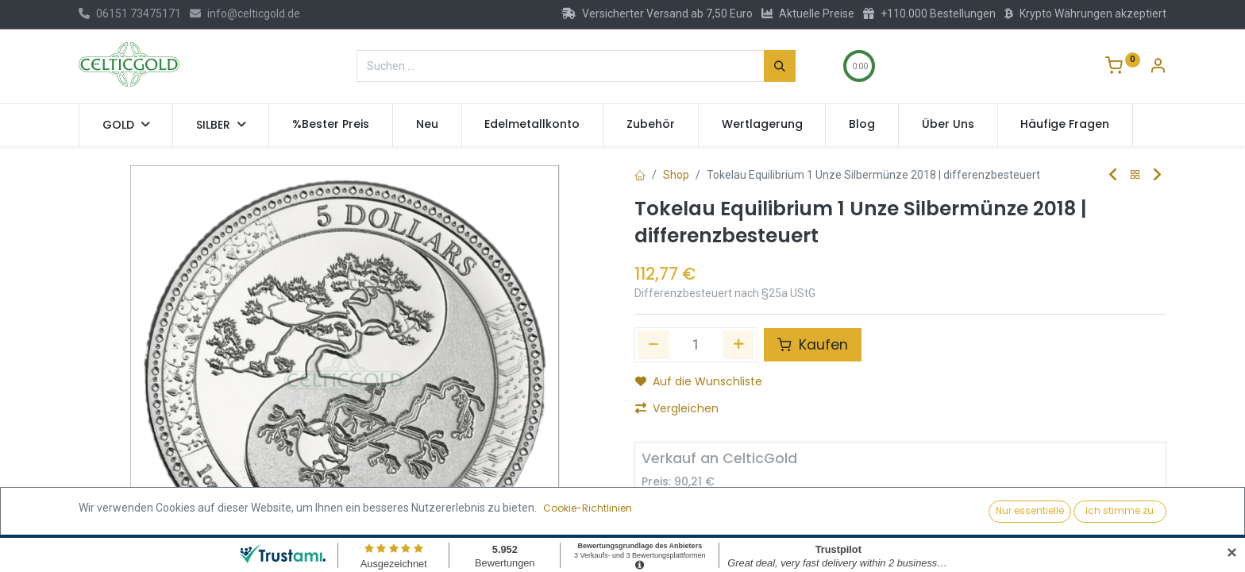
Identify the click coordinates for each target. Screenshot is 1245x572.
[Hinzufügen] (739, 344)
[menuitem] (330, 124)
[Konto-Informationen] (1157, 67)
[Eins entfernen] (653, 344)
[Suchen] (780, 66)
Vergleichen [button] (677, 408)
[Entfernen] (660, 514)
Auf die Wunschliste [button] (698, 381)
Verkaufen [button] (830, 513)
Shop (676, 174)
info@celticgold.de (245, 13)
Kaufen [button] (812, 344)
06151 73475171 (130, 13)
